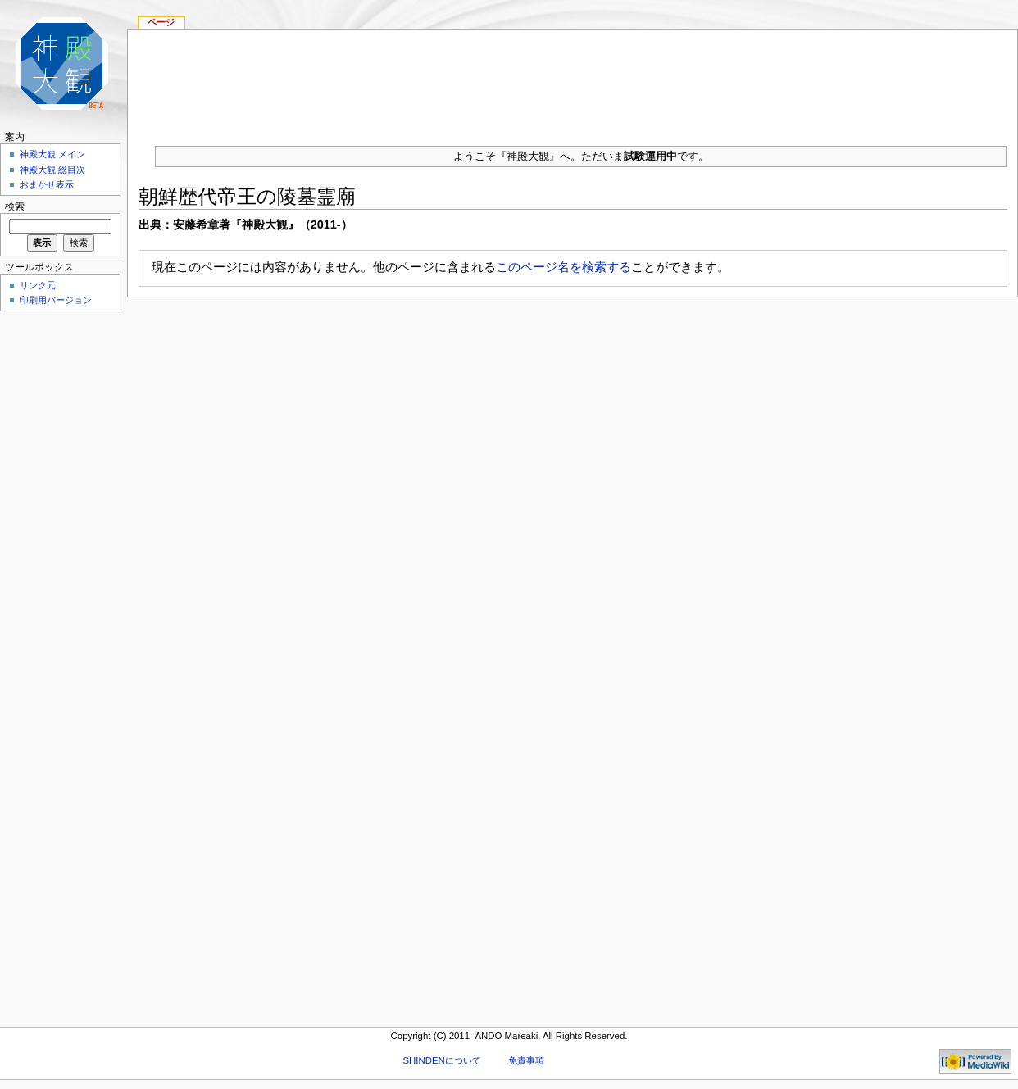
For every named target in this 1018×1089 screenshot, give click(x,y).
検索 (15, 206)
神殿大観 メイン (52, 154)
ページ (161, 22)
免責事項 (526, 1060)
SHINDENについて (441, 1060)
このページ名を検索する (563, 267)
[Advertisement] (572, 81)
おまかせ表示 (47, 184)
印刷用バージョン (56, 300)
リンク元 (38, 285)
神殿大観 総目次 (52, 170)
